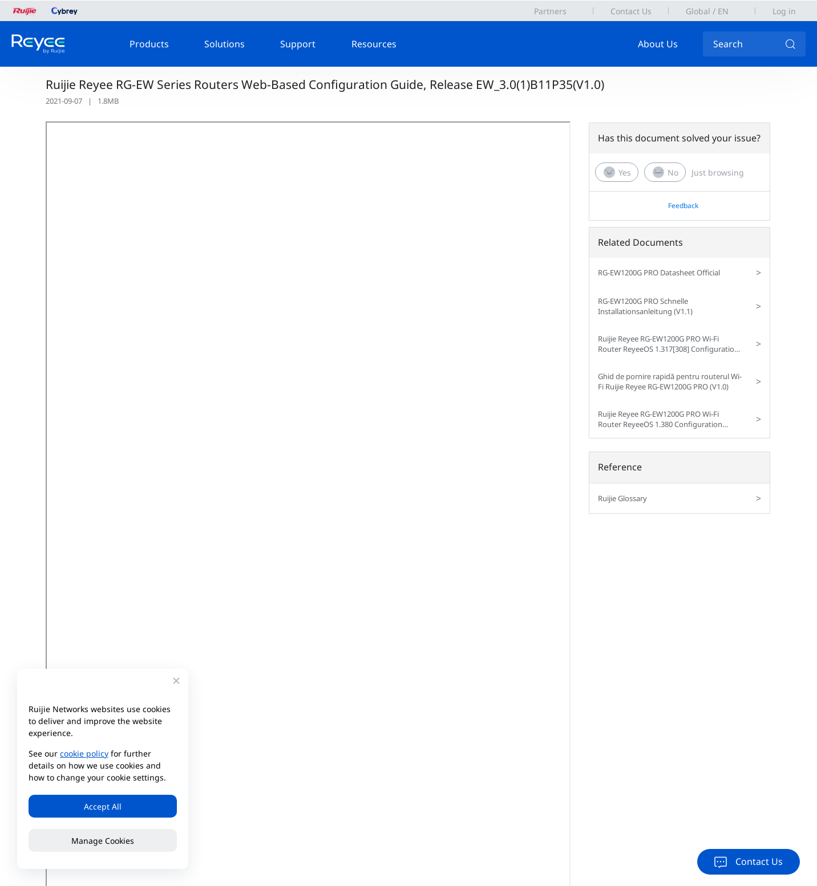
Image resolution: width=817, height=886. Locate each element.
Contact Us (631, 11)
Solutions (224, 44)
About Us (658, 44)
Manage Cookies (102, 840)
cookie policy (84, 753)
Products (149, 44)
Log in (784, 11)
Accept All (103, 806)
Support (298, 44)
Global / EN (707, 11)
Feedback (683, 205)
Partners (550, 11)
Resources (374, 44)
